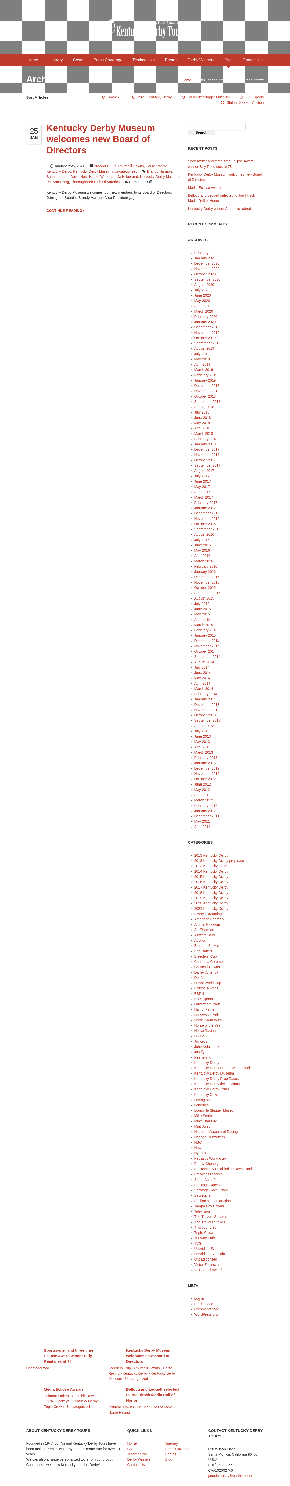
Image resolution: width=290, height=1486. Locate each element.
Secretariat (203, 1195)
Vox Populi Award (208, 1270)
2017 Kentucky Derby (211, 887)
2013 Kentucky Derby (211, 855)
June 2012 (202, 784)
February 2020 (205, 317)
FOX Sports (254, 97)
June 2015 (202, 609)
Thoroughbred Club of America (95, 182)
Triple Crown (204, 1233)
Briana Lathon (58, 177)
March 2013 (203, 752)
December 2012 (207, 768)
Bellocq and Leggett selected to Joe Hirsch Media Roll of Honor (152, 1394)
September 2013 (207, 720)
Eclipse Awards (206, 988)
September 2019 (207, 343)
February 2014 (205, 694)
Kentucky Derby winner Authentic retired (219, 209)
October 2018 (205, 396)
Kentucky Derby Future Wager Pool (222, 1068)
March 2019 (203, 370)
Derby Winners (201, 60)
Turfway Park (204, 1238)
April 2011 (202, 827)
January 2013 (205, 763)
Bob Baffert (203, 951)
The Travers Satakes (210, 1217)
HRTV (199, 1036)
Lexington (202, 1100)
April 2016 (202, 556)
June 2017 (202, 481)
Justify (199, 1052)
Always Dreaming (208, 914)
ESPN (199, 994)
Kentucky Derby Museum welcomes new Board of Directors (101, 139)
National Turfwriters (209, 1137)
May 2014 (202, 678)
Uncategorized (126, 171)
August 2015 (204, 598)
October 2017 (205, 460)
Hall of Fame (204, 1009)
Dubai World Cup (207, 983)
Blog (229, 60)
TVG (198, 1243)
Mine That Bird (205, 1121)
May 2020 (202, 301)
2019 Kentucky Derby (211, 898)
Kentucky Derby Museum (93, 171)
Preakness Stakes (208, 1174)
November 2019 (207, 333)
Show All (114, 97)
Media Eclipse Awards (205, 187)
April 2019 (202, 364)
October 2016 (205, 524)
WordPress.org (206, 1314)
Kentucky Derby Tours (211, 1089)
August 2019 (204, 348)
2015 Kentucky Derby (211, 877)
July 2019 (202, 354)
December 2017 (207, 449)
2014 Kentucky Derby (211, 871)
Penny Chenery (206, 1164)
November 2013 (207, 710)
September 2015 (207, 593)
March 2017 (203, 497)
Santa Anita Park (207, 1180)
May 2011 (202, 821)
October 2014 (205, 651)
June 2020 (202, 295)
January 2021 (205, 258)
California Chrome (208, 962)
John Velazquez (206, 1047)
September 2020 (207, 279)
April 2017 (202, 492)
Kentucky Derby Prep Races (216, 1079)
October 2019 (205, 338)
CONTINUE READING (65, 211)
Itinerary (55, 60)
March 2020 (203, 311)
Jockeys (200, 1041)
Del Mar (200, 978)
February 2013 (205, 758)
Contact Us (253, 60)
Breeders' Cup (105, 166)
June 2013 (202, 736)
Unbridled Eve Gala (209, 1254)
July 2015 (202, 604)
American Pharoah (209, 919)
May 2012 (202, 790)
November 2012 (207, 774)
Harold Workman (102, 177)
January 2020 (205, 322)
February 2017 (205, 503)
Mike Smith (203, 1116)
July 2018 (202, 412)
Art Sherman (204, 930)
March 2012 (203, 800)
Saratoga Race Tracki (211, 1190)
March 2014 (203, 689)
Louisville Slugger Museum (208, 97)
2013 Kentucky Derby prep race (219, 861)
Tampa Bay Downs (209, 1206)
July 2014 (202, 667)
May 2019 (202, 359)
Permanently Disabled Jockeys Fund (223, 1169)
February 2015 (205, 630)
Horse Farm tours (208, 1020)
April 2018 (202, 428)
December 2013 (207, 705)
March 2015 (203, 625)
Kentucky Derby (59, 171)
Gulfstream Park (207, 1004)
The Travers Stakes (209, 1222)
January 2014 (205, 699)
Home (32, 60)
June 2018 (202, 418)
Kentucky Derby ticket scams (217, 1084)
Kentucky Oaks (206, 1094)
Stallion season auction (245, 102)
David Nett (78, 177)
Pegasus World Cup (210, 1158)
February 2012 (205, 805)
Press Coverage (107, 60)
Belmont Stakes (206, 946)
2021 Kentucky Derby (155, 97)
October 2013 (205, 715)
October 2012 (205, 779)
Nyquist (200, 1153)
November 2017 (207, 455)
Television (202, 1211)
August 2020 (204, 285)
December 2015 (207, 577)
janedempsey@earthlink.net (230, 1476)
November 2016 (207, 519)
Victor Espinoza (206, 1265)
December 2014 (207, 641)
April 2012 (202, 795)
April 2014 (202, 683)
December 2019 (207, 327)
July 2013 (202, 731)
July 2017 (202, 476)
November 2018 (207, 391)
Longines (201, 1105)
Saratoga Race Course (212, 1185)
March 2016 (203, 561)
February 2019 (205, 375)
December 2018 (207, 386)
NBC (198, 1142)
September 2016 (207, 529)
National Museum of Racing (216, 1132)
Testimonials (143, 60)
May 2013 (202, 742)
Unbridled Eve (205, 1249)
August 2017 (204, 471)
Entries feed (203, 1304)
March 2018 (203, 433)
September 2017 (207, 465)
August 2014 (204, 662)
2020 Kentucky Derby (211, 903)
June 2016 (202, 545)
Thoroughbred (205, 1227)
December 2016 (207, 513)
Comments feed (206, 1309)
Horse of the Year (208, 1025)
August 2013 (204, 726)
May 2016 (202, 550)
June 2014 (202, 673)
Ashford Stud (204, 935)
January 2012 (205, 811)
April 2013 (202, 747)
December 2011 (207, 816)
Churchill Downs (131, 166)
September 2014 (207, 657)
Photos (171, 60)
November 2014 (207, 646)
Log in (199, 1298)
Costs (78, 60)
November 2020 (207, 269)
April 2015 (202, 619)
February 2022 (205, 253)
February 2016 (205, 566)
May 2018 (202, 423)
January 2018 (205, 444)
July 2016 (202, 540)
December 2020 (207, 263)
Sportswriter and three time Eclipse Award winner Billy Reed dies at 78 (68, 1356)
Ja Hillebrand (127, 177)
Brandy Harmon (159, 171)
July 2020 (202, 290)
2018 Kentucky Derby (211, 893)
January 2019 (205, 380)
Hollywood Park (206, 1015)
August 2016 (204, 534)
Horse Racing (156, 166)
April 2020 (202, 306)
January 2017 (205, 508)
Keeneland (202, 1057)
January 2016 (205, 572)
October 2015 (205, 588)
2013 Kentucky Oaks (210, 866)
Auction (200, 940)
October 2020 (205, 274)
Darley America (206, 972)
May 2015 (202, 614)
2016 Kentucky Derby (211, 882)
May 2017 (202, 487)
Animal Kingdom (207, 924)
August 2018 (204, 407)
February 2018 (205, 439)
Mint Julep (202, 1126)
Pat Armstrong (58, 182)
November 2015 (207, 582)
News (198, 1148)
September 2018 (207, 402)
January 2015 (205, 635)
